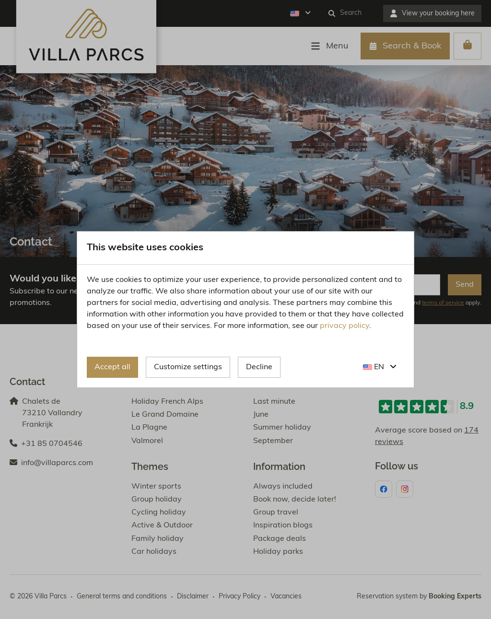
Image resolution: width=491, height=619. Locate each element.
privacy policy (344, 326)
